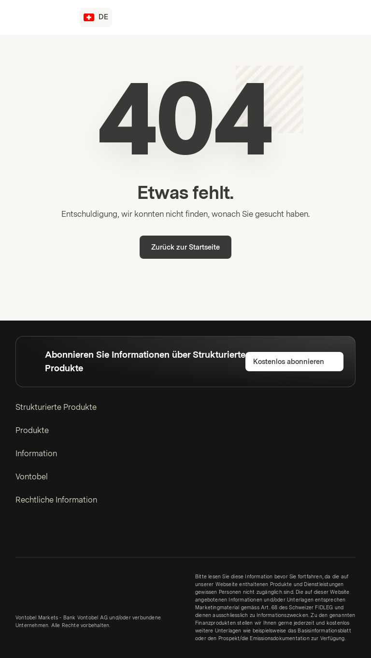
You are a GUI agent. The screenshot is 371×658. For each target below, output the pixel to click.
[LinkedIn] (21, 535)
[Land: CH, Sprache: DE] (96, 17)
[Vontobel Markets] (41, 17)
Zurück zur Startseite (185, 247)
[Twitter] (37, 535)
